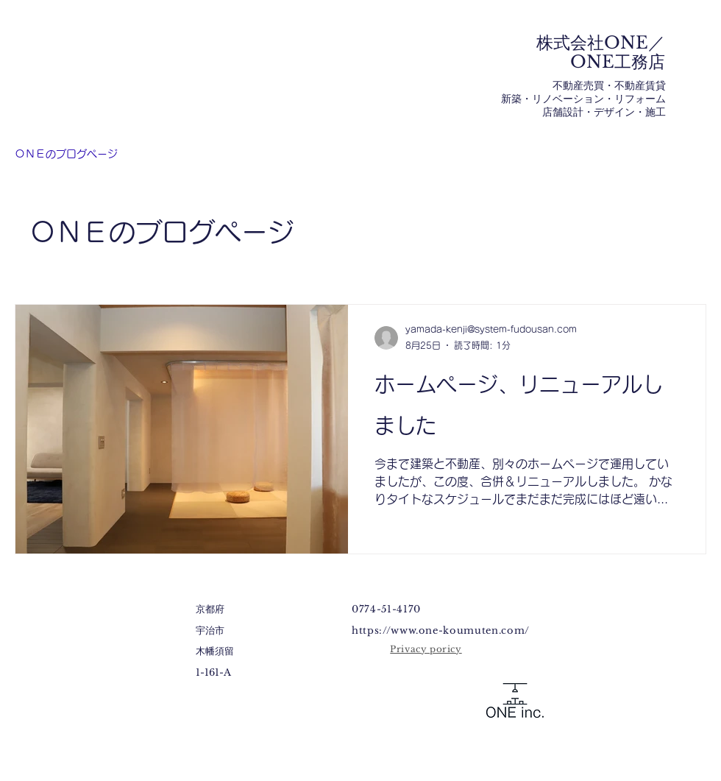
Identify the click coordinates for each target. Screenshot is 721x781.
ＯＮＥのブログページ (66, 154)
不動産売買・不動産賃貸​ (609, 85)
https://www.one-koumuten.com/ (441, 630)
